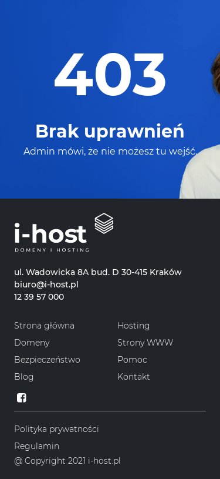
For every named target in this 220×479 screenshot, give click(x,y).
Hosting (133, 325)
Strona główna (44, 325)
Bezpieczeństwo (47, 359)
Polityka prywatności (56, 429)
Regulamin (36, 446)
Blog (24, 376)
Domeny (31, 342)
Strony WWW (145, 342)
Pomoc (132, 359)
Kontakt (133, 376)
